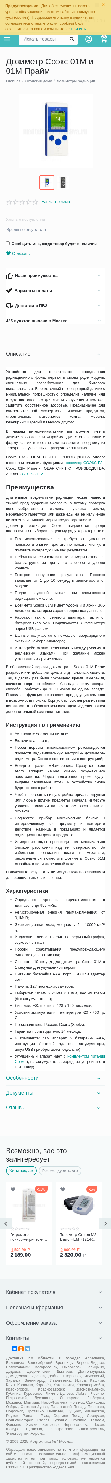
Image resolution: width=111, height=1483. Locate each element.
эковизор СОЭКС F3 (84, 462)
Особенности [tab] (54, 1078)
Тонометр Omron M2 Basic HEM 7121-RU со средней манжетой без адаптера (78, 1237)
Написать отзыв (55, 202)
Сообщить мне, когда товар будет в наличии (51, 243)
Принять (78, 29)
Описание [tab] (54, 354)
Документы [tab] (54, 1093)
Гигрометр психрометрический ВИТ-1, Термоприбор (28, 1237)
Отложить (18, 253)
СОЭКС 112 (32, 474)
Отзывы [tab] (54, 1108)
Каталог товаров (7, 39)
